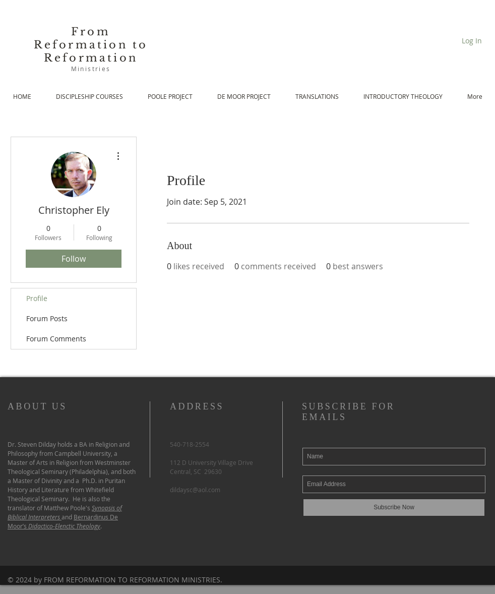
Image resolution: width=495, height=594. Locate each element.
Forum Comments (56, 338)
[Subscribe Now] (393, 507)
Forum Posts (47, 318)
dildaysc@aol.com (195, 490)
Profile (36, 298)
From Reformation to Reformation (91, 45)
